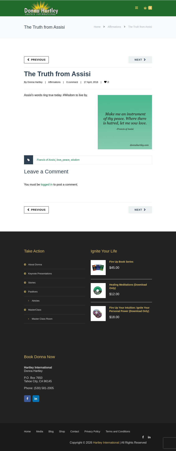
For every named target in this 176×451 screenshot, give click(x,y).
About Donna (35, 264)
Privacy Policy (92, 431)
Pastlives (33, 291)
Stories (31, 282)
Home (97, 26)
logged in (47, 184)
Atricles (36, 300)
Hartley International (106, 442)
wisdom (75, 159)
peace (66, 159)
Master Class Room (42, 318)
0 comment (72, 82)
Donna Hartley (34, 82)
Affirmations (114, 26)
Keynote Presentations (40, 273)
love (59, 159)
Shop (62, 431)
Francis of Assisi (46, 159)
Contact (74, 431)
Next (138, 59)
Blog (51, 431)
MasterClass (34, 309)
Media (39, 431)
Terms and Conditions (118, 431)
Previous (38, 59)
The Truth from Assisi (57, 74)
